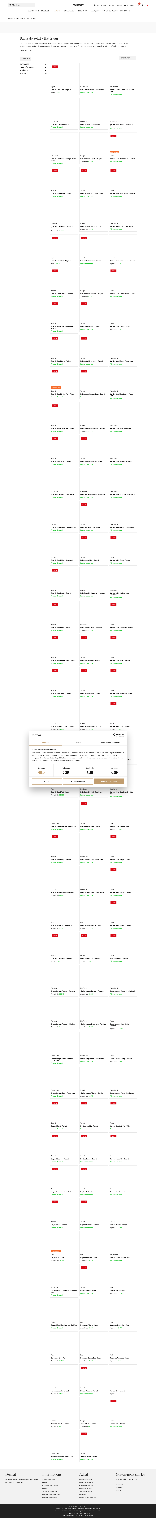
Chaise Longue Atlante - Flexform (63, 991)
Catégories (24, 64)
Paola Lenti (84, 87)
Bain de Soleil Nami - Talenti (120, 661)
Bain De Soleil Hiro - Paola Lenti (62, 494)
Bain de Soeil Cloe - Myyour (61, 90)
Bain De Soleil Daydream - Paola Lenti (121, 395)
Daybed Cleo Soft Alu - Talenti (120, 1126)
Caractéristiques (27, 67)
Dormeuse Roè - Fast (58, 1358)
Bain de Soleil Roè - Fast (59, 792)
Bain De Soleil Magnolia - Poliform (92, 593)
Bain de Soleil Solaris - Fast (119, 827)
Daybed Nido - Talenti (59, 1225)
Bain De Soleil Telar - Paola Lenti (92, 892)
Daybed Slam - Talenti (88, 1291)
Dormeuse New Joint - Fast (119, 1325)
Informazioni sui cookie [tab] (110, 742)
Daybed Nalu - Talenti (88, 1192)
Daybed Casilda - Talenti (89, 1126)
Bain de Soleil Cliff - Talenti (89, 327)
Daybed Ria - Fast (57, 1258)
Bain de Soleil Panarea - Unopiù (62, 726)
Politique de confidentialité (51, 1495)
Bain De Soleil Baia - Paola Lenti (121, 226)
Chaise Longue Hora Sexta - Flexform (120, 1025)
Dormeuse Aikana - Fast (89, 1325)
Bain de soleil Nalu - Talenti (90, 661)
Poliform (83, 590)
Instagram (119, 1487)
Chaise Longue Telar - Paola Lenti (63, 1093)
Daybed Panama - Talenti (89, 1225)
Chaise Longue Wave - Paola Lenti (122, 1093)
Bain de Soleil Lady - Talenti (61, 593)
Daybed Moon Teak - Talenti (61, 1192)
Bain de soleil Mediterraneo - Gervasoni (120, 594)
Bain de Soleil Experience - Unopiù (92, 429)
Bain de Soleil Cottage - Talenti (91, 361)
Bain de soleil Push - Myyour (120, 726)
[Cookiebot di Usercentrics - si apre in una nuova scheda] (114, 735)
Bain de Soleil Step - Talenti (61, 860)
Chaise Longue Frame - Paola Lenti (122, 991)
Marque (23, 74)
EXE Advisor (88, 1515)
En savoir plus (25, 51)
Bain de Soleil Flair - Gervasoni (120, 429)
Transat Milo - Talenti (117, 1424)
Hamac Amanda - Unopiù (60, 1391)
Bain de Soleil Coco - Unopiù (120, 327)
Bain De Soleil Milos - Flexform (91, 628)
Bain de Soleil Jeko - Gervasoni (62, 560)
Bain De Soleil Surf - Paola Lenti (91, 860)
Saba (112, 1189)
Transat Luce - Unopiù (88, 1424)
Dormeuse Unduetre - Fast (119, 1358)
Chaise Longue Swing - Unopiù (121, 1059)
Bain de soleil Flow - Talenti (61, 461)
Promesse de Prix (85, 1488)
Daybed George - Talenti (60, 1159)
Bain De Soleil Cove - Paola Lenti (121, 361)
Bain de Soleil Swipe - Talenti (120, 860)
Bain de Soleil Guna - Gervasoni (121, 461)
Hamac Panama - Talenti (89, 1391)
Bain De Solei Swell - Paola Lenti (92, 90)
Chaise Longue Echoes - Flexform (92, 991)
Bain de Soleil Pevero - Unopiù (91, 726)
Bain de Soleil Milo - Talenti (60, 628)
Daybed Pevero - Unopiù (118, 1225)
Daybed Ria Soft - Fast (88, 1258)
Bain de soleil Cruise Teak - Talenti (92, 394)
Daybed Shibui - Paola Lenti (119, 1258)
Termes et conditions (49, 1491)
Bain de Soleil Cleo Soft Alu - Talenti (122, 294)
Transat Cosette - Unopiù (60, 1424)
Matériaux (24, 70)
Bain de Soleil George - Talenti (91, 461)
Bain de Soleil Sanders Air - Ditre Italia (121, 793)
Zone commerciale (85, 1491)
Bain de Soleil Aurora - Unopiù (91, 226)
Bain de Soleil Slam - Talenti (90, 827)
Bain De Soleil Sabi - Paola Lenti (91, 792)
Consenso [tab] (45, 742)
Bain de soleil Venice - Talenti (120, 925)
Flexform (54, 223)
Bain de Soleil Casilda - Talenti (62, 294)
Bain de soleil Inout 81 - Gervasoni (92, 494)
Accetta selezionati (78, 781)
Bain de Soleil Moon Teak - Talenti (63, 661)
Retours (45, 1488)
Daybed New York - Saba (119, 1192)
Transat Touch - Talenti (88, 1457)
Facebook (119, 1484)
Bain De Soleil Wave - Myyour (61, 958)
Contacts (45, 1482)
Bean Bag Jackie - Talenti (119, 958)
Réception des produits (87, 1498)
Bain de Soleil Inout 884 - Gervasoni (63, 527)
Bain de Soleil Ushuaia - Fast (90, 925)
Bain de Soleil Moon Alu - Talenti (121, 628)
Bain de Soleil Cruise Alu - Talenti (62, 394)
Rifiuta (46, 781)
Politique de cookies (49, 1498)
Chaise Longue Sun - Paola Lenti (92, 1059)
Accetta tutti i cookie (109, 781)
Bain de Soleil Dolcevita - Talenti (62, 429)
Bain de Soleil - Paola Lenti (90, 124)
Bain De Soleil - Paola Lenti (60, 124)
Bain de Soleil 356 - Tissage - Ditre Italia (63, 159)
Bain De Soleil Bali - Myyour (60, 261)
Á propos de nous (100, 5)
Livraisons (82, 1495)
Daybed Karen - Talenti (88, 1159)
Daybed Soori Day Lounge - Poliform (64, 1325)
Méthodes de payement (50, 1485)
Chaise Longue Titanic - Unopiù (91, 1093)
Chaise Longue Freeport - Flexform (63, 1024)
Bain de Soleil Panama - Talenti (121, 693)
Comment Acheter (85, 1479)
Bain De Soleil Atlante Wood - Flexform (61, 227)
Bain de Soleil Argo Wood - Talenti (122, 193)
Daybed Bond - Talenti (59, 1126)
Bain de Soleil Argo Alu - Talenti (91, 193)
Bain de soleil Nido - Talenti (61, 693)
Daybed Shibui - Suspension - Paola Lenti (64, 1291)
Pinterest (119, 1490)
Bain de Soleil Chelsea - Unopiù (91, 294)
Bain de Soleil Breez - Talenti (90, 261)
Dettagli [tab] (78, 742)
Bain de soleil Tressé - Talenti (120, 892)
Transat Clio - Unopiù (117, 1391)
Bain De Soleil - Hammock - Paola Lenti (122, 90)
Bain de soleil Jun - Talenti (89, 560)
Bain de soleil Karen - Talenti (120, 560)
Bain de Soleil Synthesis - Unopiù (62, 892)
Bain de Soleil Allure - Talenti (61, 193)
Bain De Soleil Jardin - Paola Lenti (122, 527)
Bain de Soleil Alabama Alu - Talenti (122, 159)
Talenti (112, 156)
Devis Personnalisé (86, 1482)
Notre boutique (129, 5)
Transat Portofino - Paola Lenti (62, 1457)
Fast (52, 789)
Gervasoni (113, 426)
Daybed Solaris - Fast (117, 1291)
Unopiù (82, 156)
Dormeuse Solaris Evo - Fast (90, 1358)
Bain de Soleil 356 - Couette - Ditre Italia (122, 125)
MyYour (53, 87)
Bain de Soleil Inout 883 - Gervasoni (122, 494)
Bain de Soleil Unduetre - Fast (61, 925)
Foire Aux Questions (115, 5)
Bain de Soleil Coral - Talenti (61, 361)
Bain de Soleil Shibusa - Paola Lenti (63, 827)
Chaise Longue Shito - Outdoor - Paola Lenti (62, 1059)
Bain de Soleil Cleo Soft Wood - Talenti (62, 327)
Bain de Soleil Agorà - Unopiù (91, 159)
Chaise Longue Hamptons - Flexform (93, 1024)
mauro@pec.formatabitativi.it (79, 1513)
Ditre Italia (113, 121)
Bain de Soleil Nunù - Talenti (90, 693)
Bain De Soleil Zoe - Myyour (90, 958)
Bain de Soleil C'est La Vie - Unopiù (122, 261)
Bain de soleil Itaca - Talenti (90, 527)
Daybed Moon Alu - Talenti (119, 1159)
